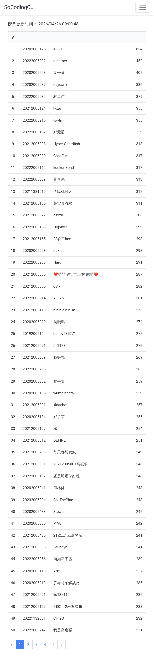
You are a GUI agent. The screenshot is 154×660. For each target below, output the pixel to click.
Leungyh (60, 547)
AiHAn (58, 298)
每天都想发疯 (64, 452)
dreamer (60, 61)
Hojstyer (60, 227)
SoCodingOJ (19, 7)
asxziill (59, 215)
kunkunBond (63, 167)
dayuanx (60, 84)
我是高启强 (62, 630)
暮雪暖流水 (62, 203)
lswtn (57, 120)
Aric (56, 571)
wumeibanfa (63, 393)
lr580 (57, 49)
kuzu (57, 108)
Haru (57, 262)
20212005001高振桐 (70, 464)
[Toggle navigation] (142, 7)
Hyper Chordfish (66, 144)
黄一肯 (59, 72)
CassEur (60, 156)
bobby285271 (64, 333)
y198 (57, 523)
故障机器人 (62, 191)
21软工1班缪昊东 (67, 535)
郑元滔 (59, 132)
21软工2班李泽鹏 (67, 606)
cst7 (57, 286)
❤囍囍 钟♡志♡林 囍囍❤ (75, 274)
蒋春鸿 (59, 179)
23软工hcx (62, 239)
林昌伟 (59, 96)
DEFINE (59, 440)
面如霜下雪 (62, 559)
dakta (58, 250)
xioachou (60, 405)
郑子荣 (59, 417)
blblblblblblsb (64, 310)
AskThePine (63, 500)
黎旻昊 (59, 381)
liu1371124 (62, 594)
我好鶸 (59, 357)
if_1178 (59, 345)
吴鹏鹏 (59, 322)
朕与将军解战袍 (66, 583)
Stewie (58, 511)
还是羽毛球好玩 (66, 476)
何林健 (59, 488)
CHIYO (58, 618)
